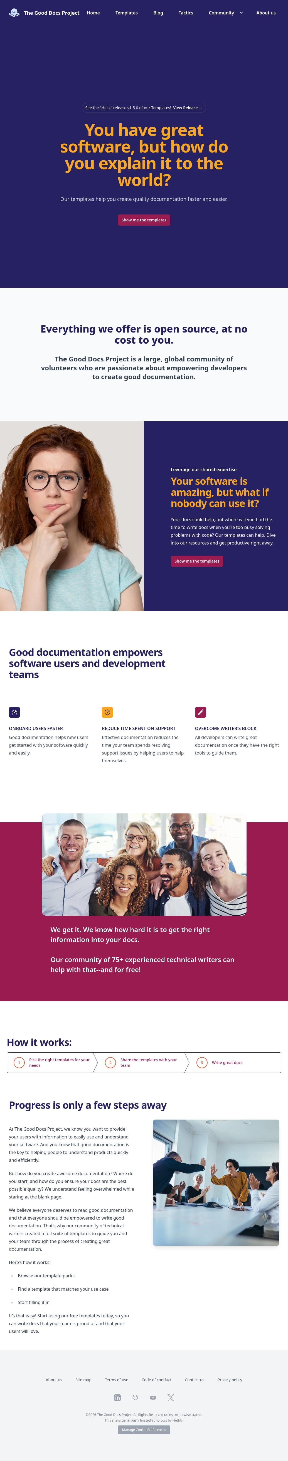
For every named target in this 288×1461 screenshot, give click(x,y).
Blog (158, 13)
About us (266, 13)
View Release (188, 107)
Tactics (186, 13)
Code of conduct (156, 1379)
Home (93, 13)
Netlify (178, 1420)
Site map (83, 1379)
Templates (126, 13)
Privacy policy (230, 1379)
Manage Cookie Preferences (144, 1429)
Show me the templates (144, 220)
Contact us (194, 1379)
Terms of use (116, 1379)
